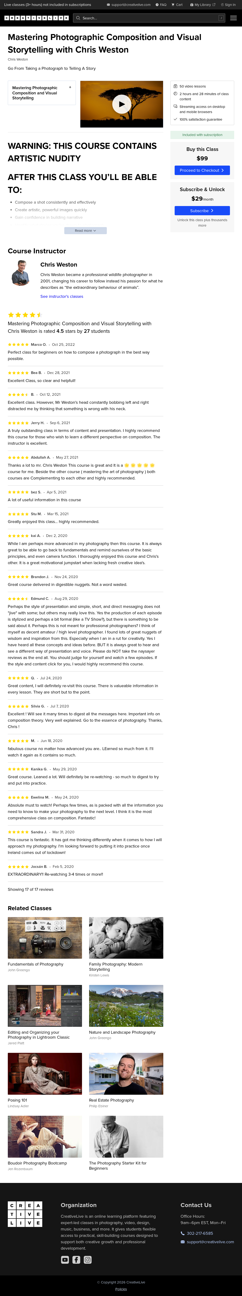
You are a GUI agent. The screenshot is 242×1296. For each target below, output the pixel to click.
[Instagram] (87, 1260)
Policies (121, 1289)
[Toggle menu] (233, 18)
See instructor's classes (61, 296)
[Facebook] (76, 1260)
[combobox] (149, 18)
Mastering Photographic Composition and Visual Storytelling (34, 93)
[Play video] (121, 104)
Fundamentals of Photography (35, 964)
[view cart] (178, 4)
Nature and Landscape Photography (122, 1032)
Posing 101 (17, 1100)
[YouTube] (65, 1260)
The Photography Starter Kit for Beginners (118, 1165)
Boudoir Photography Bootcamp (37, 1163)
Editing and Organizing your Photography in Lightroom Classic (39, 1034)
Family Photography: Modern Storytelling (116, 966)
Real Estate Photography (111, 1100)
